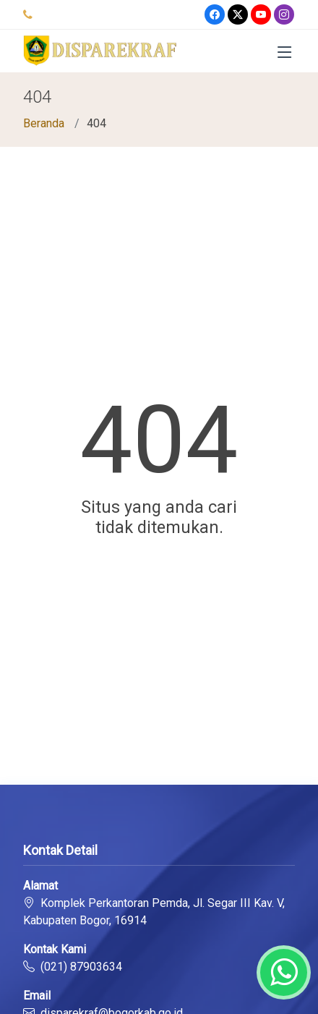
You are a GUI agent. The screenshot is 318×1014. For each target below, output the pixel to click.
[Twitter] (238, 14)
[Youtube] (261, 14)
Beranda (43, 123)
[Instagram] (284, 14)
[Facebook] (215, 14)
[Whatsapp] (284, 972)
